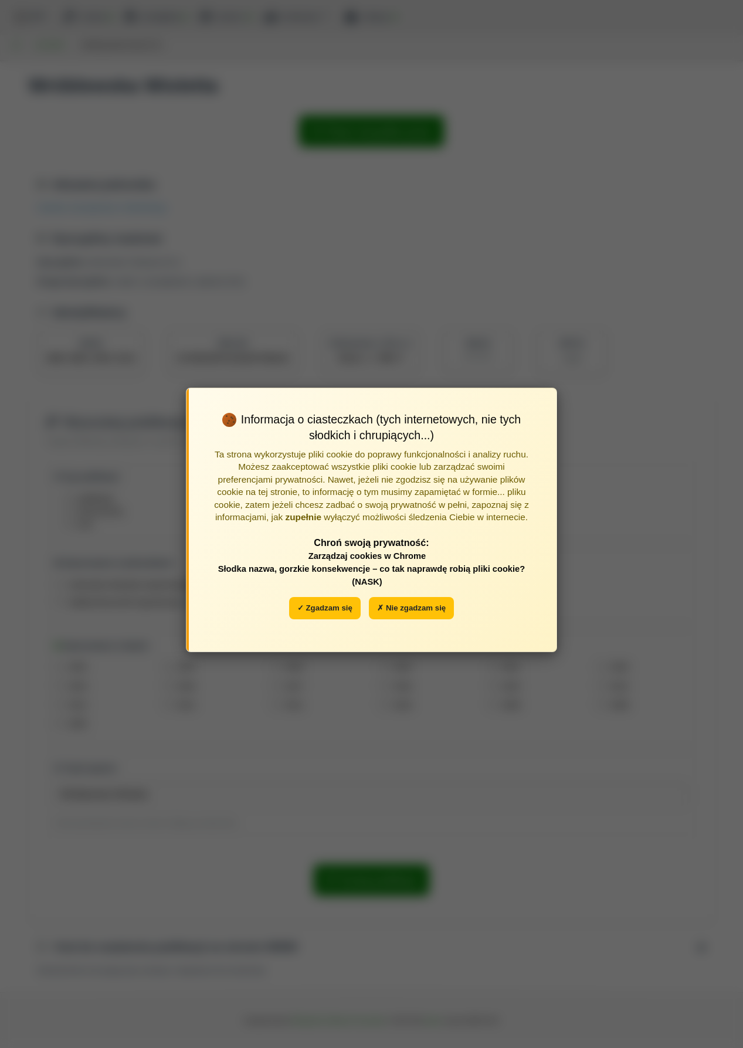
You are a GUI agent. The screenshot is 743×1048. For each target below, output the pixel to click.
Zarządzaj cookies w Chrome (367, 556)
